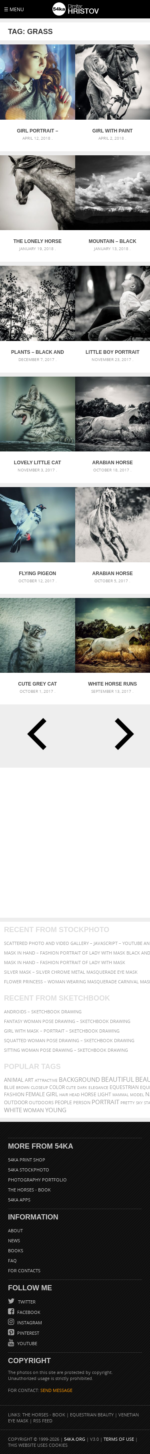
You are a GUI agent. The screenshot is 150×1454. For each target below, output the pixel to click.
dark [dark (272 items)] (82, 1087)
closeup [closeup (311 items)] (39, 1087)
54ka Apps (19, 1200)
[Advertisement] (75, 843)
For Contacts (24, 1270)
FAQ (12, 1260)
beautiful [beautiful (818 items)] (117, 1079)
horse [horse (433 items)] (88, 1094)
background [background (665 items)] (79, 1079)
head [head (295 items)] (74, 1094)
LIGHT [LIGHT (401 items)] (104, 1094)
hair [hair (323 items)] (63, 1094)
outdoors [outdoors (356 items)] (41, 1102)
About (15, 1230)
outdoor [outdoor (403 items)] (16, 1102)
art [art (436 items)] (29, 1080)
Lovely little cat (37, 462)
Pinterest (27, 1333)
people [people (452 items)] (63, 1102)
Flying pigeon (37, 573)
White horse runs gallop (112, 684)
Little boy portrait (112, 352)
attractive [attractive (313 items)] (46, 1080)
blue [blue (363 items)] (9, 1087)
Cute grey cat (37, 684)
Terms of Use (119, 1439)
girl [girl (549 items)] (52, 1094)
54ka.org (74, 1439)
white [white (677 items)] (13, 1110)
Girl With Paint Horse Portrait (112, 131)
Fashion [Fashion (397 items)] (14, 1094)
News (14, 1240)
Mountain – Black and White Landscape (112, 241)
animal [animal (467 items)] (14, 1080)
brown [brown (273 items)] (23, 1087)
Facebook (28, 1312)
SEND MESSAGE (56, 1390)
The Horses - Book (29, 1190)
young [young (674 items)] (55, 1110)
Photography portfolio (37, 1180)
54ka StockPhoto (28, 1170)
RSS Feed (42, 1421)
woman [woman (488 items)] (33, 1110)
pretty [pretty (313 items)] (127, 1102)
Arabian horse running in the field (112, 462)
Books (15, 1250)
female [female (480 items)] (35, 1094)
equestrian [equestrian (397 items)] (124, 1087)
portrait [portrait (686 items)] (105, 1102)
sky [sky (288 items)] (139, 1102)
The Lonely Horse (37, 241)
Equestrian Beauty (92, 1415)
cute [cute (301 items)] (71, 1087)
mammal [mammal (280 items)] (120, 1094)
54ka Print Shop (26, 1160)
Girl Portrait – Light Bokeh (37, 131)
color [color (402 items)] (57, 1087)
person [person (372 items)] (81, 1102)
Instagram (29, 1323)
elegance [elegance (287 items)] (98, 1087)
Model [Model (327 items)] (137, 1094)
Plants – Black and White (37, 352)
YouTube (26, 1343)
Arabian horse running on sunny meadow (112, 573)
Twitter (26, 1302)
